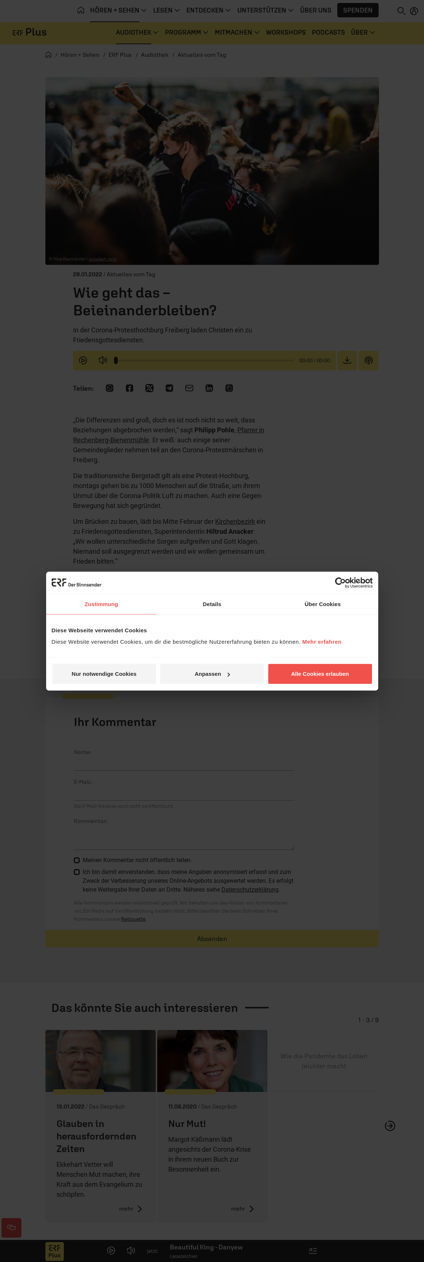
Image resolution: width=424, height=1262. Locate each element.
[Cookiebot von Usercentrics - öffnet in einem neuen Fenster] (340, 582)
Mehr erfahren (322, 642)
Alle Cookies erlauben (320, 674)
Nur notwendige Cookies (104, 674)
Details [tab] (212, 604)
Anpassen (212, 674)
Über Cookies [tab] (323, 604)
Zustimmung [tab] (101, 604)
